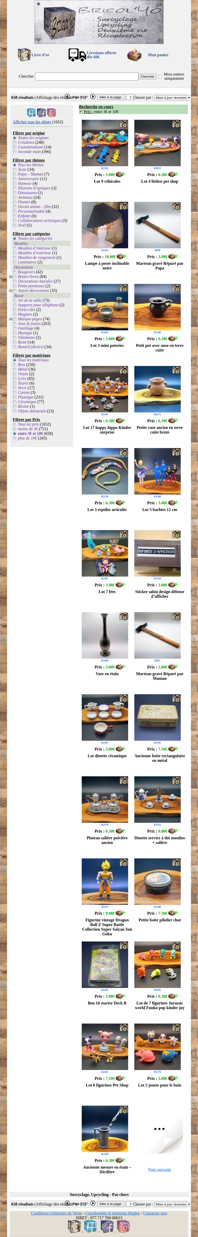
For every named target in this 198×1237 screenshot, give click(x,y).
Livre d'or (40, 55)
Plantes (24, 202)
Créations (26, 142)
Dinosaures (27, 192)
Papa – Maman (30, 174)
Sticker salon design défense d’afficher (159, 593)
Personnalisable (31, 211)
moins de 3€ (28, 429)
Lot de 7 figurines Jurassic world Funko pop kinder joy (160, 1005)
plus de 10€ (27, 438)
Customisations (30, 147)
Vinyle (23, 374)
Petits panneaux (31, 286)
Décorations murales (35, 281)
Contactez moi (155, 1213)
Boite (22, 342)
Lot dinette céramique (107, 756)
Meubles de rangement (36, 257)
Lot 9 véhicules (107, 181)
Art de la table (30, 300)
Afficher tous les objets (32, 122)
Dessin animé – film (34, 206)
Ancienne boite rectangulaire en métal (159, 758)
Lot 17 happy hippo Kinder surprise (107, 429)
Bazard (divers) (30, 347)
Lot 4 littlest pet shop (159, 181)
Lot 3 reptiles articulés (107, 509)
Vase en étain (107, 674)
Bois (21, 364)
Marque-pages (30, 319)
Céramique (27, 402)
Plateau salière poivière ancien (107, 840)
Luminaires (27, 262)
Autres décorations (33, 290)
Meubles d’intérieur (34, 248)
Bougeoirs (26, 272)
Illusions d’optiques (34, 188)
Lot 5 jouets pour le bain (159, 1085)
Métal (22, 369)
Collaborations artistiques (39, 220)
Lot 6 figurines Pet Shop (107, 1085)
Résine (23, 406)
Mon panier (158, 55)
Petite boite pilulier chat (160, 920)
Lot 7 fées (107, 591)
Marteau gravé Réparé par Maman (160, 676)
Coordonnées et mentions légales (112, 1213)
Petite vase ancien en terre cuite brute (160, 429)
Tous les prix (28, 424)
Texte (22, 169)
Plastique (25, 397)
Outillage (25, 328)
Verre (22, 388)
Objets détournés (32, 411)
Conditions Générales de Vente (56, 1213)
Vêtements (26, 337)
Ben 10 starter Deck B (107, 1003)
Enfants (24, 216)
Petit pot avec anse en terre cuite (159, 347)
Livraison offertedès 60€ (101, 55)
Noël (22, 225)
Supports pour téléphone (38, 305)
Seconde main (29, 151)
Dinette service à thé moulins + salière (159, 840)
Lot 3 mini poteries (107, 345)
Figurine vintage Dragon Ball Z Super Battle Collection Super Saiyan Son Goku (107, 927)
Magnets (25, 314)
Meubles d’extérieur (34, 253)
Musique (25, 333)
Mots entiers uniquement (174, 76)
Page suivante (159, 1169)
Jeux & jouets (29, 323)
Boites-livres (28, 276)
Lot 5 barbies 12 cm (159, 509)
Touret (23, 383)
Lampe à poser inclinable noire (107, 265)
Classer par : (143, 97)
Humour (24, 183)
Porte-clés (26, 309)
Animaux (25, 197)
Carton (23, 392)
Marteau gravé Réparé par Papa (160, 265)
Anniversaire (28, 179)
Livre (22, 378)
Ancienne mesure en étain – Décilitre (107, 1169)
